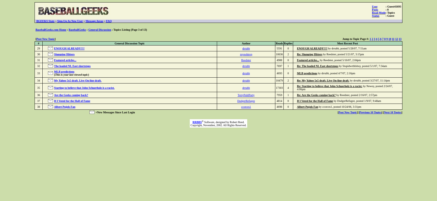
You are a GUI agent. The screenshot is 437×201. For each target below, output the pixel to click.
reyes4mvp (246, 54)
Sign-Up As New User (70, 21)
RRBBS (197, 122)
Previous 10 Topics (371, 112)
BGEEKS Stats (45, 21)
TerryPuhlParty (246, 95)
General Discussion (99, 29)
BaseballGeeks (77, 29)
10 (390, 38)
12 (396, 38)
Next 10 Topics (392, 112)
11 (393, 38)
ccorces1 (246, 106)
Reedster (246, 60)
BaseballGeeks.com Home (50, 29)
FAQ (108, 21)
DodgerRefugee (246, 100)
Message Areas (94, 21)
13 (400, 38)
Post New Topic (46, 38)
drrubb (246, 48)
